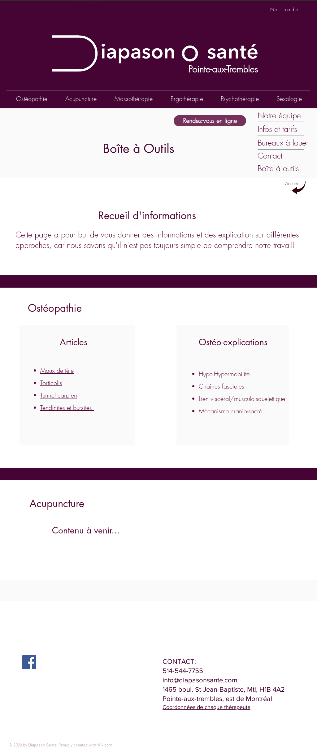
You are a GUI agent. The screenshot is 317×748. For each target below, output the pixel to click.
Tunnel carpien (58, 395)
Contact (270, 155)
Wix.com (104, 745)
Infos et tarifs (277, 129)
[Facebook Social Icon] (29, 662)
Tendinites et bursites (67, 407)
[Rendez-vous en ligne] (210, 120)
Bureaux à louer (283, 142)
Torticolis (51, 383)
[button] (239, 99)
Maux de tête (57, 370)
